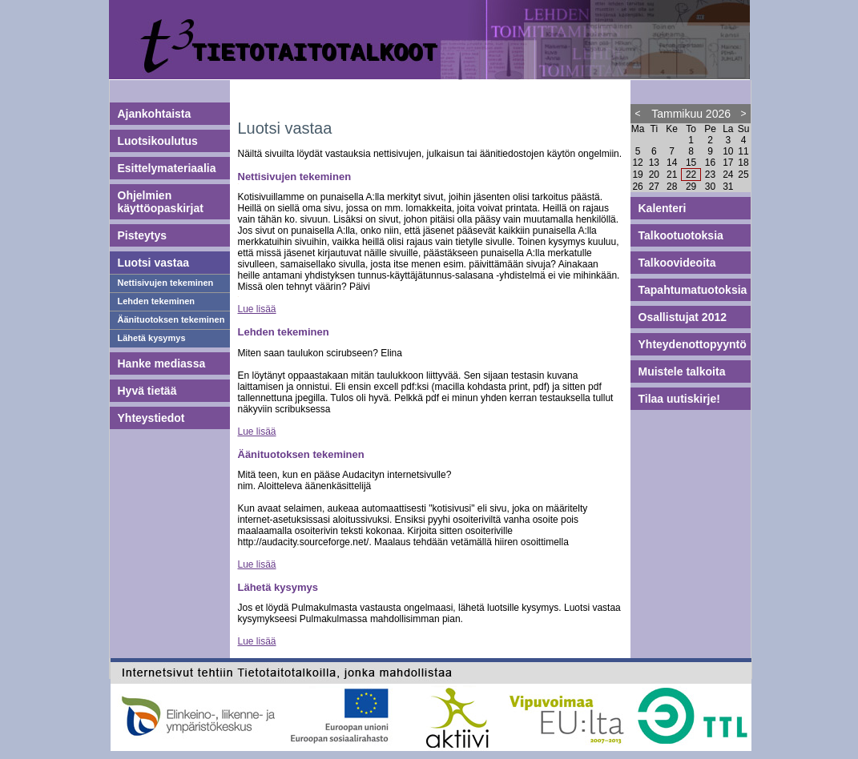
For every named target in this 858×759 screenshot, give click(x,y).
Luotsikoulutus (158, 141)
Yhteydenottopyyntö (692, 344)
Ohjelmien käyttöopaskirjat (160, 202)
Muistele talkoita (682, 371)
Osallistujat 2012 (682, 317)
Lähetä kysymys (152, 338)
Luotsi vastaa (153, 262)
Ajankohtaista (154, 113)
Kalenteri (662, 208)
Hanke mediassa (162, 363)
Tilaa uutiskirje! (679, 398)
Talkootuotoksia (680, 235)
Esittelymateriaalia (167, 168)
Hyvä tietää (147, 390)
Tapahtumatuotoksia (692, 289)
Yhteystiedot (151, 418)
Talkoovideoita (677, 262)
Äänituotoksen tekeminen (171, 319)
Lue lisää (257, 309)
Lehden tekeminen (156, 301)
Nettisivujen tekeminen (166, 282)
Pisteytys (142, 235)
